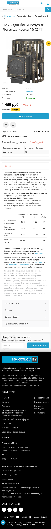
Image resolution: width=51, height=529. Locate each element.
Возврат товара (41, 398)
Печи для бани (9, 16)
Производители (41, 402)
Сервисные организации (14, 432)
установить (24, 265)
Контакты (6, 423)
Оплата (5, 402)
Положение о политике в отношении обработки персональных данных (14, 412)
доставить (13, 265)
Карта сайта (39, 413)
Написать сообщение (39, 407)
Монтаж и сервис (10, 427)
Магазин (6, 398)
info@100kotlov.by (9, 459)
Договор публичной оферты (15, 419)
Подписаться (38, 345)
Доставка (6, 406)
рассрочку (38, 253)
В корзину (25, 116)
